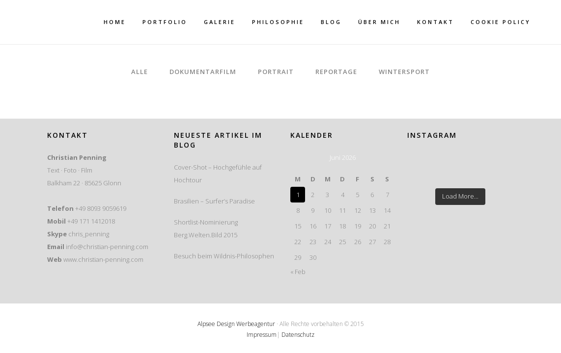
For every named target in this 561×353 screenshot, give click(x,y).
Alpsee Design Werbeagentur (236, 324)
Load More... (460, 196)
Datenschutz (297, 334)
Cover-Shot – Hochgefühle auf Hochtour (218, 173)
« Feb (298, 271)
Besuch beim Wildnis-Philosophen (224, 256)
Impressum (262, 334)
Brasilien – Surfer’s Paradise (214, 201)
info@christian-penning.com (107, 246)
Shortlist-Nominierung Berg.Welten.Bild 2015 (206, 228)
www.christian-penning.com (103, 259)
